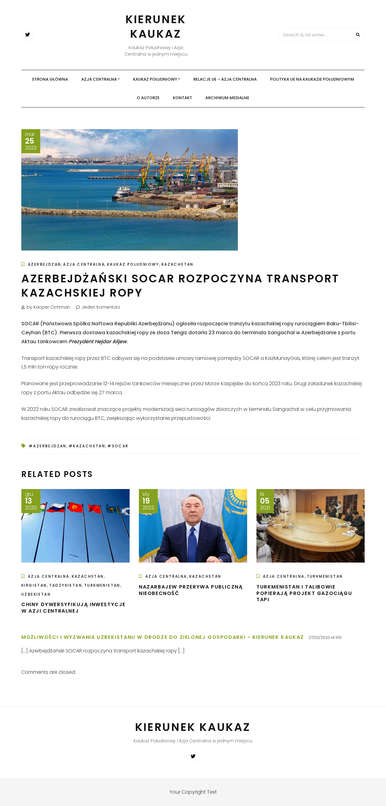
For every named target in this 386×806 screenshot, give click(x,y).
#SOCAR (117, 446)
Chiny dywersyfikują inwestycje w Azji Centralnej (73, 607)
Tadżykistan (65, 585)
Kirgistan (34, 585)
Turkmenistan (102, 585)
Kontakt (182, 98)
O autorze (148, 98)
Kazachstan (177, 264)
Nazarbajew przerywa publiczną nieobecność (190, 590)
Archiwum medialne (227, 98)
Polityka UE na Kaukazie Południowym (312, 79)
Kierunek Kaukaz (156, 26)
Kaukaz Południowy (155, 79)
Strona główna (50, 79)
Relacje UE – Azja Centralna (225, 79)
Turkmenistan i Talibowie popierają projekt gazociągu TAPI (304, 593)
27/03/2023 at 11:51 (324, 637)
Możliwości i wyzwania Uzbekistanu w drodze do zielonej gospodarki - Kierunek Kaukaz (162, 637)
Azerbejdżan (44, 264)
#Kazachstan (87, 446)
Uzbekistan (36, 594)
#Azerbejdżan (47, 446)
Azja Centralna (99, 79)
